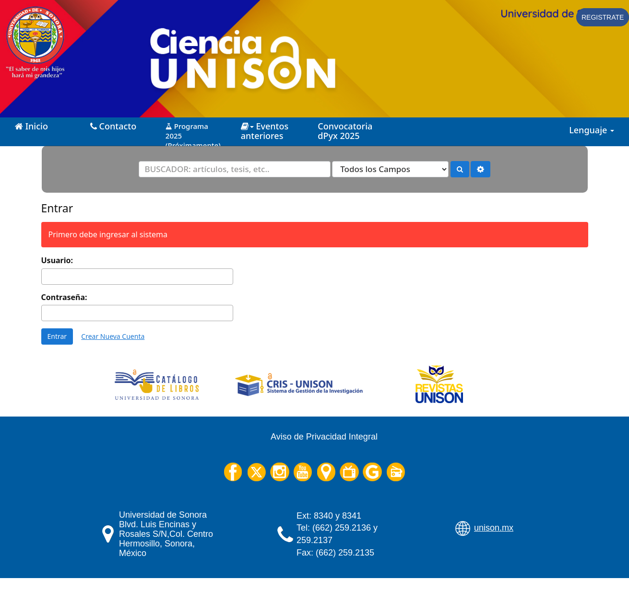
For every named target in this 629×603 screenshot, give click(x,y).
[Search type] (390, 169)
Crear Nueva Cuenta (112, 336)
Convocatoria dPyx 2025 (345, 130)
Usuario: (57, 260)
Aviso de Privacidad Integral (324, 436)
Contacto (113, 126)
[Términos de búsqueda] (235, 169)
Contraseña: (64, 297)
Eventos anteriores (264, 130)
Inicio (31, 126)
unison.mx (493, 528)
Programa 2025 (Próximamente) (193, 132)
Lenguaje (591, 130)
